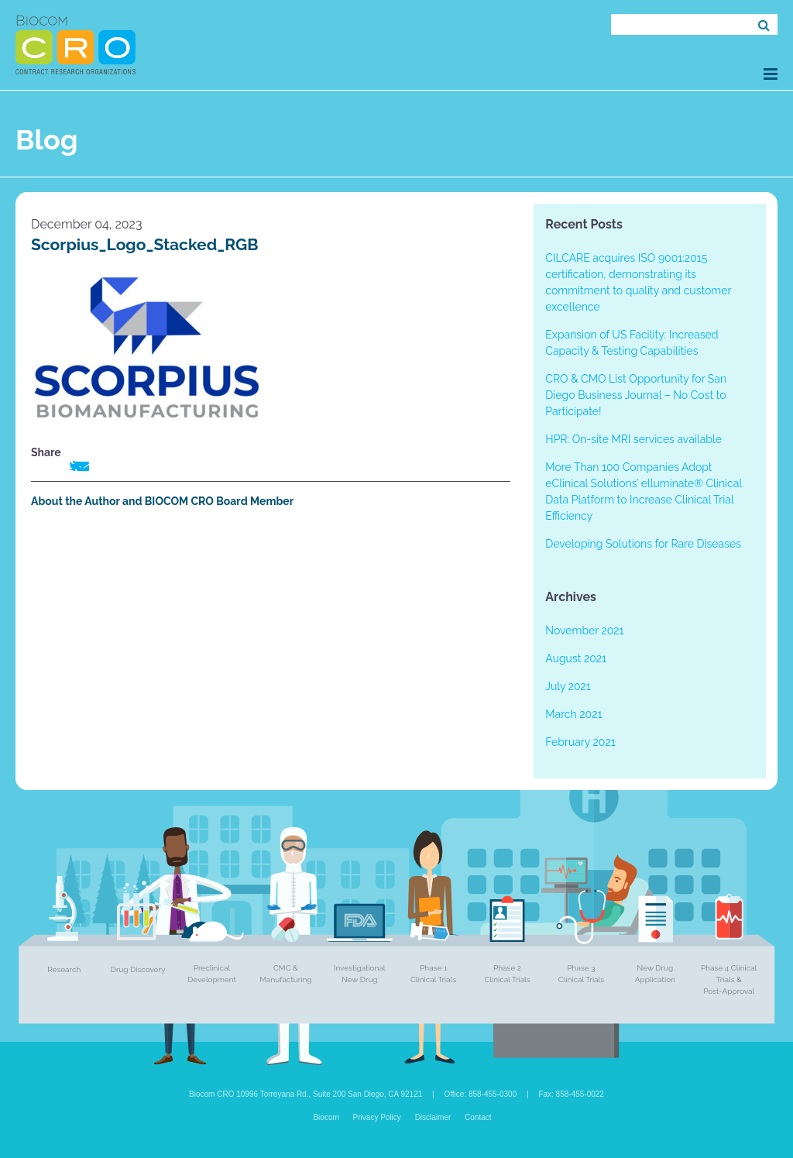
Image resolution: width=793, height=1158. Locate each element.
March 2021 (573, 714)
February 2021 (580, 742)
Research (64, 969)
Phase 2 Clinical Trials (507, 974)
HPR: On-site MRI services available (633, 439)
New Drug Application (655, 974)
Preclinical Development (211, 974)
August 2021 (575, 658)
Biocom (325, 1117)
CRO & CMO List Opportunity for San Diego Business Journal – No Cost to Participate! (635, 395)
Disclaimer (433, 1117)
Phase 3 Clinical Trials (581, 974)
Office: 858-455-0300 (480, 1094)
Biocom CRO (75, 44)
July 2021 (567, 686)
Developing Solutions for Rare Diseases (643, 544)
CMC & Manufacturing (285, 974)
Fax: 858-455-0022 (571, 1094)
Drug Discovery (138, 969)
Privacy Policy (377, 1117)
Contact (478, 1117)
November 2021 (584, 630)
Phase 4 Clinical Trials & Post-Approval (729, 979)
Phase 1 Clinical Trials (433, 974)
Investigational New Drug (360, 974)
